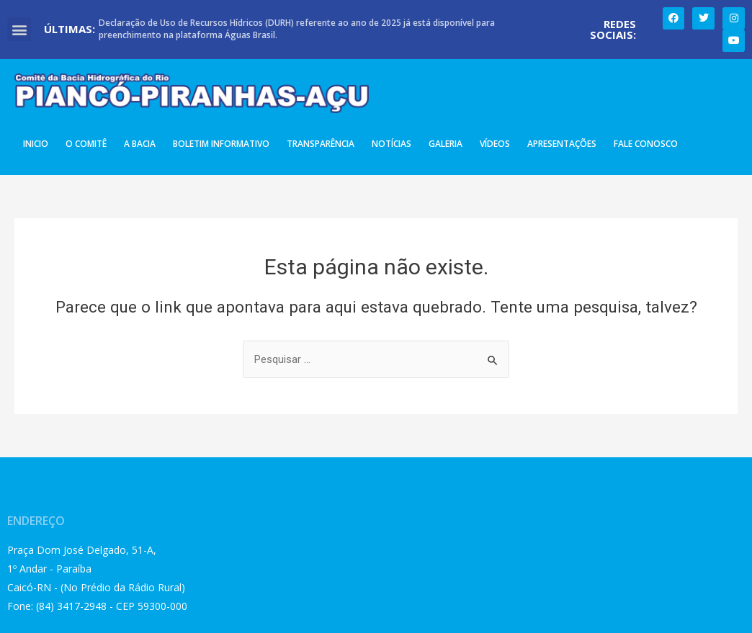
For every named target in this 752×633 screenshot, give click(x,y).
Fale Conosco (646, 144)
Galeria (445, 144)
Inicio (35, 144)
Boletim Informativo (221, 144)
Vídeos (495, 144)
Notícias (391, 144)
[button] (19, 29)
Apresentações (561, 144)
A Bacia (140, 144)
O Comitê (86, 144)
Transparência (320, 144)
